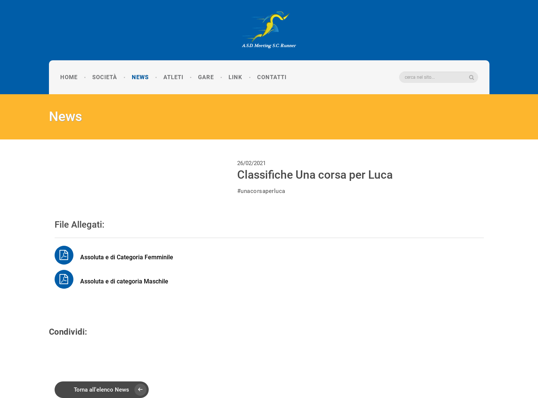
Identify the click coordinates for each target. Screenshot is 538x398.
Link (235, 77)
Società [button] (104, 77)
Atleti (173, 77)
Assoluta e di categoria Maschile (111, 281)
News (140, 77)
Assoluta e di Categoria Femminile (114, 257)
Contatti (272, 77)
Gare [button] (206, 77)
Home (69, 77)
